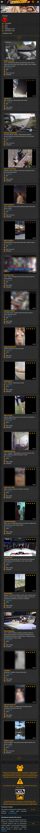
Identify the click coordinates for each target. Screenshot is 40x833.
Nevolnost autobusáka (10, 132)
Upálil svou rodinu (9, 487)
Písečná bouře (8, 381)
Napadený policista (9, 451)
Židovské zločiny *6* (10, 704)
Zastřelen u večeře (9, 310)
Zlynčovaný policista (10, 168)
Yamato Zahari (8, 557)
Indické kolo (7, 98)
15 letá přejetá (8, 593)
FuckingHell (9, 67)
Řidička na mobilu (9, 61)
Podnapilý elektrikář (10, 521)
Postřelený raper (9, 275)
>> (21, 37)
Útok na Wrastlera (9, 631)
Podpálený (7, 670)
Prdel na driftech (9, 204)
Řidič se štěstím (8, 240)
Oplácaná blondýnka (10, 346)
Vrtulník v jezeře (8, 740)
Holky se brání (8, 415)
